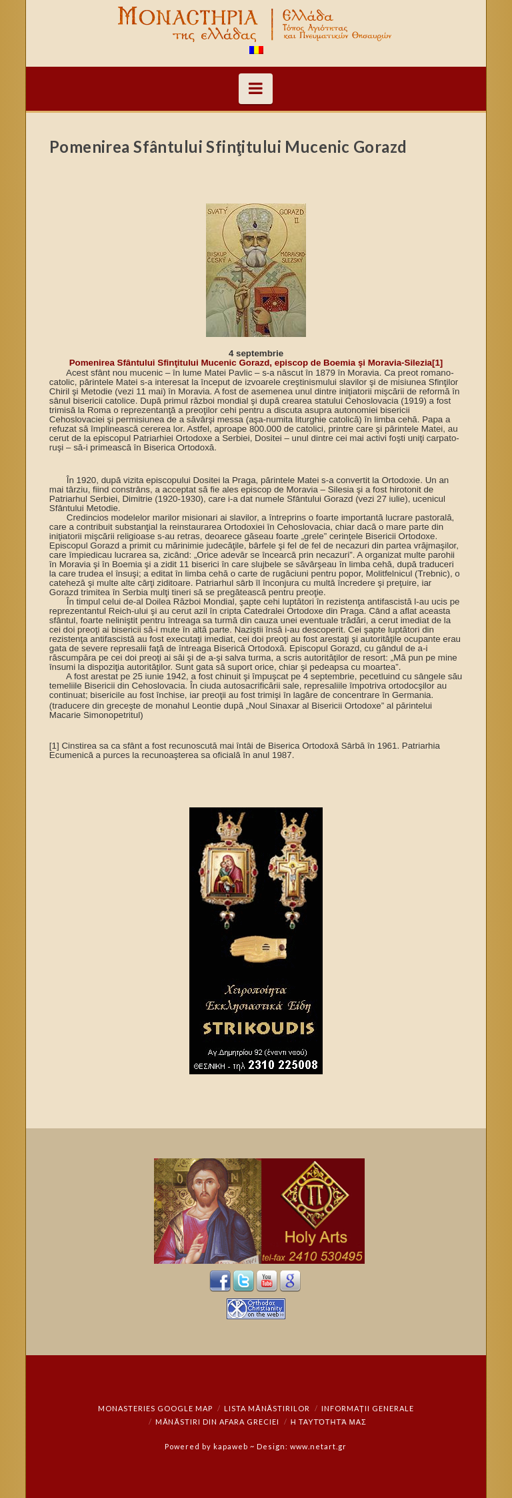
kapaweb (230, 1446)
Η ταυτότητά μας (329, 1421)
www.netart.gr (318, 1446)
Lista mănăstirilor (267, 1408)
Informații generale (367, 1408)
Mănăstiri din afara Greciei (217, 1421)
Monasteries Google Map (155, 1408)
